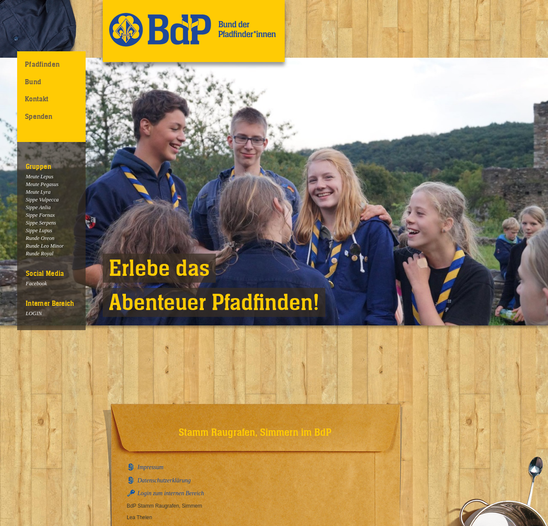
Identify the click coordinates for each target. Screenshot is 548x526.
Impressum (150, 467)
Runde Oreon (40, 238)
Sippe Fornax (40, 215)
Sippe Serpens (41, 223)
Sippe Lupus (39, 230)
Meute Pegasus (42, 184)
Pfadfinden (42, 64)
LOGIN (34, 313)
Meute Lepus (40, 177)
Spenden (38, 116)
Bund (33, 81)
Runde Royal (40, 254)
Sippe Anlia (38, 207)
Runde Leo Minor (45, 246)
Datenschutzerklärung (164, 480)
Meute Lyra (38, 192)
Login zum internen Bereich (170, 493)
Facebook (36, 284)
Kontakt (36, 99)
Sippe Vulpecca (42, 200)
